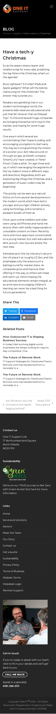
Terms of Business (13, 571)
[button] (51, 6)
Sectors (7, 526)
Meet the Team (12, 532)
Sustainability (11, 558)
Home (6, 33)
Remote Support (13, 590)
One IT (25, 701)
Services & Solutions (15, 520)
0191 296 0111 (11, 686)
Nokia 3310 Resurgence (44, 403)
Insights (16, 33)
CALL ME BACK (15, 674)
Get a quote (10, 552)
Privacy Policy (11, 564)
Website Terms (12, 577)
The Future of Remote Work (22, 357)
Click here (30, 489)
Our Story (9, 539)
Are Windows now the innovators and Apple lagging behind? (17, 405)
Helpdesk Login (12, 584)
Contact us (9, 545)
